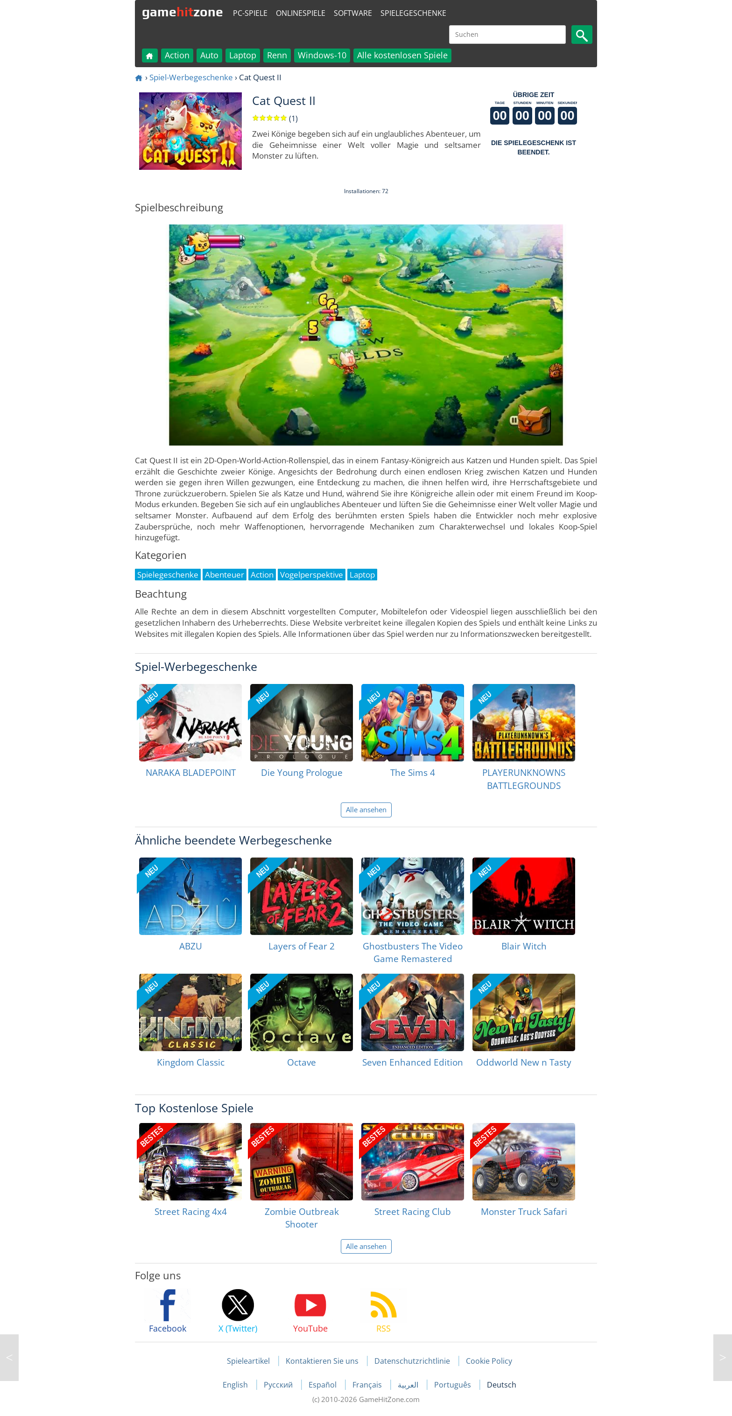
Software (353, 13)
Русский (279, 1385)
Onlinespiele (300, 13)
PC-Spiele (250, 13)
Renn (277, 55)
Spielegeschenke (413, 13)
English (236, 1385)
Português (453, 1385)
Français (368, 1385)
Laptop (242, 55)
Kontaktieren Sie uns (322, 1361)
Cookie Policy (489, 1361)
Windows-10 (322, 55)
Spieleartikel (248, 1361)
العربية (409, 1385)
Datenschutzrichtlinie (412, 1361)
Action (177, 55)
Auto (209, 55)
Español (323, 1385)
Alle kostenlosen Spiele (402, 55)
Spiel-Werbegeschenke (191, 77)
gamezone (182, 11)
